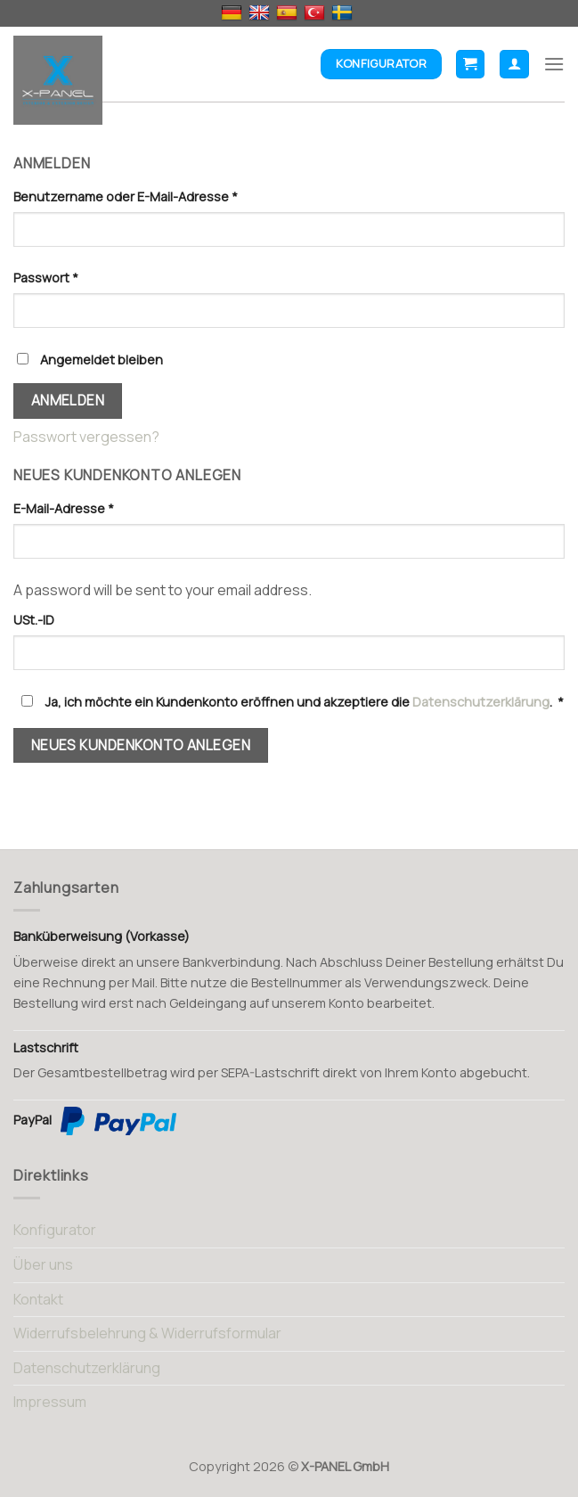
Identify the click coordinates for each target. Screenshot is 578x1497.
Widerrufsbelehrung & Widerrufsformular (147, 1333)
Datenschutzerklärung (481, 701)
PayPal (94, 1121)
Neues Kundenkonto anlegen (141, 745)
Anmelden (68, 400)
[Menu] (554, 64)
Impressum (49, 1401)
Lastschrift (45, 1047)
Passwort (45, 277)
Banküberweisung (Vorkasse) (101, 936)
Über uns (43, 1264)
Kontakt (38, 1299)
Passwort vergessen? (86, 436)
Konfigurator (54, 1229)
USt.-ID (35, 619)
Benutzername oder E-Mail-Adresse (125, 196)
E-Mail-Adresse (63, 508)
